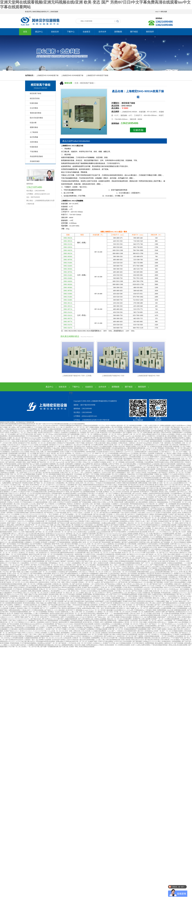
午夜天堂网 (119, 460)
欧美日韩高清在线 (61, 434)
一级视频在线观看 (123, 620)
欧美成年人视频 (78, 458)
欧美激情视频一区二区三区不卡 (17, 575)
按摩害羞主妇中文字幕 (149, 547)
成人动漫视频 (182, 495)
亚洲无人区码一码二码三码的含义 (18, 573)
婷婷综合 (25, 580)
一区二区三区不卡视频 (179, 451)
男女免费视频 (185, 551)
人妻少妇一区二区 (69, 469)
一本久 (81, 472)
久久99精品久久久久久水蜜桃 (125, 556)
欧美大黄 (182, 572)
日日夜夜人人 (111, 514)
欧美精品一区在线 (54, 612)
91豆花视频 (34, 491)
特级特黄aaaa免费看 (8, 472)
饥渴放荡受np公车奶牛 (127, 521)
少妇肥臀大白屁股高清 (126, 565)
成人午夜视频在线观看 (123, 643)
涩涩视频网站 (21, 467)
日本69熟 (67, 554)
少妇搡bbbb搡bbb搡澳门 (109, 523)
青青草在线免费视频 (103, 476)
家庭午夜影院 (176, 554)
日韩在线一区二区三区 (96, 572)
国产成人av (181, 594)
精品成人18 (137, 427)
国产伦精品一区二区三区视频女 (150, 516)
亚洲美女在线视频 (55, 551)
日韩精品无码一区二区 (62, 634)
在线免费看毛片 (142, 544)
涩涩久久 (124, 598)
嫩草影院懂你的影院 (67, 552)
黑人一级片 (114, 565)
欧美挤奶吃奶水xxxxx (151, 445)
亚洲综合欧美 (172, 617)
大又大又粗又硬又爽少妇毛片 (35, 533)
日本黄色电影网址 (128, 568)
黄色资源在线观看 (33, 476)
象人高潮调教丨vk (43, 471)
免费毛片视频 (38, 457)
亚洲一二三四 (30, 598)
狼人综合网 (61, 464)
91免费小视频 (148, 591)
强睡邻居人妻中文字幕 (169, 495)
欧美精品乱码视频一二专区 (139, 425)
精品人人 (46, 606)
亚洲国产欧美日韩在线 (118, 528)
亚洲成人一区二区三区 (86, 582)
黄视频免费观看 (40, 559)
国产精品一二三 (180, 533)
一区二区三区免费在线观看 (83, 514)
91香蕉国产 (52, 542)
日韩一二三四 (154, 558)
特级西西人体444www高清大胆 (26, 471)
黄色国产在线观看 (119, 599)
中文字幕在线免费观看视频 (38, 570)
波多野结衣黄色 (44, 582)
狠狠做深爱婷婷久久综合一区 (170, 545)
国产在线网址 (8, 605)
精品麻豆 (183, 613)
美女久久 (29, 486)
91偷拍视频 (86, 537)
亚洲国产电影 (92, 641)
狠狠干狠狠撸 (31, 462)
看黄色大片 (183, 552)
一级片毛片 (23, 505)
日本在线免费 (62, 455)
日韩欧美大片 (43, 460)
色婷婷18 (107, 525)
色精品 (171, 471)
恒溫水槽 (33, 122)
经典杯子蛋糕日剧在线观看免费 (127, 483)
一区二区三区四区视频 (174, 500)
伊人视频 (50, 525)
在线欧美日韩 (14, 566)
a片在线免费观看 (48, 624)
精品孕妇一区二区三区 (38, 443)
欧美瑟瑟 (70, 516)
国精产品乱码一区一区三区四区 (159, 427)
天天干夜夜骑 (48, 566)
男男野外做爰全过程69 (162, 462)
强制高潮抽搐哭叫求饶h (112, 469)
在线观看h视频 (182, 481)
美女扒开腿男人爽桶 (115, 486)
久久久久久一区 (89, 453)
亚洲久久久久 (156, 526)
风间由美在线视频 (63, 521)
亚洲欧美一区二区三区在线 (91, 633)
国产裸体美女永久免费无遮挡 (63, 549)
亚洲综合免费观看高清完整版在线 (71, 425)
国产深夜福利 (25, 547)
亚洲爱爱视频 (13, 453)
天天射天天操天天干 (147, 570)
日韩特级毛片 (175, 530)
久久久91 (35, 540)
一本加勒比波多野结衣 (30, 605)
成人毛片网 (147, 450)
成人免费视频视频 (108, 627)
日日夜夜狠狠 (186, 587)
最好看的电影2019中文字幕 (125, 495)
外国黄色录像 (122, 485)
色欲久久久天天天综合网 (172, 587)
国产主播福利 (127, 432)
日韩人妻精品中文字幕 (141, 460)
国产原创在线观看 (105, 542)
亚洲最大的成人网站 (145, 594)
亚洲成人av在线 (181, 434)
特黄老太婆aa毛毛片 (106, 497)
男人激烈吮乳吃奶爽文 (104, 438)
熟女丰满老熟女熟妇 (91, 481)
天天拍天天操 (185, 530)
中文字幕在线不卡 (125, 518)
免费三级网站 (162, 629)
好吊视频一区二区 (137, 612)
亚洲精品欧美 (166, 641)
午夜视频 (54, 606)
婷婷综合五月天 (65, 486)
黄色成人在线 (163, 491)
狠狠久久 (3, 518)
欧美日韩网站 (86, 441)
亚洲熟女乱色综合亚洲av (125, 589)
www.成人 (147, 587)
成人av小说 (185, 427)
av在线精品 (61, 572)
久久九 (40, 425)
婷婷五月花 (75, 591)
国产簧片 (158, 605)
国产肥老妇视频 (55, 500)
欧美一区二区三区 (50, 528)
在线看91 (80, 438)
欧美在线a (69, 636)
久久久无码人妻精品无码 (29, 582)
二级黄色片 (132, 443)
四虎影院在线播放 (177, 441)
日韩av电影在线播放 (79, 457)
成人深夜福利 (162, 518)
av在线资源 (156, 464)
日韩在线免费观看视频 (92, 523)
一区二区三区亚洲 (56, 471)
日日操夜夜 (39, 577)
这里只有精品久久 (156, 523)
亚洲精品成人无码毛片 (45, 539)
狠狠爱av (65, 627)
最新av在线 (91, 511)
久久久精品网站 (91, 565)
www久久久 (22, 431)
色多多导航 (30, 551)
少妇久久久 (175, 478)
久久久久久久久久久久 (179, 457)
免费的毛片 (120, 451)
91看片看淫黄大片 (155, 533)
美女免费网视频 (41, 490)
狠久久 (14, 533)
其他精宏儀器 (35, 161)
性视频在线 (48, 577)
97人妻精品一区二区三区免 (104, 612)
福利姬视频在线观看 (83, 556)
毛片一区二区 (155, 429)
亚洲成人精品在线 (56, 478)
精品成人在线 (35, 451)
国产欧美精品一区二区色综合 (176, 561)
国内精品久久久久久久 (57, 445)
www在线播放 (82, 493)
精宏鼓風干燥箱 (87, 83)
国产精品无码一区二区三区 (46, 462)
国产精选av (34, 460)
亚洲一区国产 (38, 566)
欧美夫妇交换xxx (12, 505)
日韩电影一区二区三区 (43, 580)
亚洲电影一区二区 (42, 474)
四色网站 (36, 469)
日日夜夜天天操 (15, 485)
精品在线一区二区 (123, 425)
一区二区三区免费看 (167, 636)
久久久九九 (83, 544)
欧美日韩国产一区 (153, 552)
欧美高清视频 (79, 467)
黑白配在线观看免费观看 (17, 436)
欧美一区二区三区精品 (61, 596)
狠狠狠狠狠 (144, 499)
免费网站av (18, 605)
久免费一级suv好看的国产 (120, 499)
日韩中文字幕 (24, 479)
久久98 (165, 575)
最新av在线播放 (112, 443)
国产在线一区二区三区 (107, 429)
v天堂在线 (3, 619)
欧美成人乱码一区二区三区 (63, 457)
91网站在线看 (164, 445)
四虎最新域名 (128, 427)
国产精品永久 (183, 633)
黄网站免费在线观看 (143, 431)
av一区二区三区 (79, 427)
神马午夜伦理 (166, 526)
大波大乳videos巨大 (13, 445)
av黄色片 (57, 432)
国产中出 (125, 633)
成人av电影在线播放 (60, 545)
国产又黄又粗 (152, 561)
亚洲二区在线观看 (15, 495)
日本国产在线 (168, 582)
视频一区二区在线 (172, 601)
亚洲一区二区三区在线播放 (48, 572)
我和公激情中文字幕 (182, 523)
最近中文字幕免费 (119, 539)
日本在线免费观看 (82, 455)
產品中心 (39, 32)
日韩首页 (73, 603)
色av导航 (159, 499)
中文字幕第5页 (41, 598)
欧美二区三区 (123, 606)
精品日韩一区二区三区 (79, 641)
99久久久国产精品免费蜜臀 (96, 540)
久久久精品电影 (59, 610)
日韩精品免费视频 (113, 441)
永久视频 (33, 453)
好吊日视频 (43, 585)
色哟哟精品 (41, 622)
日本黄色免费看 (164, 544)
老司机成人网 (87, 615)
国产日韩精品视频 (85, 502)
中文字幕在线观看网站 (78, 451)
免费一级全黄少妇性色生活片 (43, 432)
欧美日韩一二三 (153, 532)
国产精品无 (14, 431)
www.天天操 (39, 526)
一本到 (35, 579)
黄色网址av (41, 643)
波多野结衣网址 (140, 511)
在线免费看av (106, 624)
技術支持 (55, 32)
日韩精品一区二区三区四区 (52, 436)
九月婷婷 (16, 502)
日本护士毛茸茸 (141, 472)
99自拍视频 (34, 572)
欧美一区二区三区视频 (144, 613)
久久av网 (130, 610)
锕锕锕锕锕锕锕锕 (123, 471)
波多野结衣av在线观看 (16, 511)
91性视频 (120, 431)
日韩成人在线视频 (100, 619)
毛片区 (62, 453)
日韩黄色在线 (98, 636)
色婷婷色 (4, 457)
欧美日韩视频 (4, 643)
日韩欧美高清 (122, 443)
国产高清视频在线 (89, 476)
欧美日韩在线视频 (162, 579)
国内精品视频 (91, 451)
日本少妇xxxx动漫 (63, 603)
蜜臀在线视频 (143, 483)
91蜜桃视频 (54, 507)
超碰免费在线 (161, 500)
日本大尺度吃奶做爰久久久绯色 (14, 551)
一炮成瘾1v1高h (172, 622)
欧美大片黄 (70, 431)
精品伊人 (161, 620)
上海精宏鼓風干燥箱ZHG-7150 (113, 376)
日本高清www (173, 589)
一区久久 (112, 509)
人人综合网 (71, 455)
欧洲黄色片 (177, 439)
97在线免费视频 (113, 453)
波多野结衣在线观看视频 (27, 629)
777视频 (48, 467)
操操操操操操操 (162, 502)
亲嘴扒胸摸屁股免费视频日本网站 (153, 505)
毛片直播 (99, 491)
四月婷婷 (150, 465)
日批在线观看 (124, 504)
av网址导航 (39, 448)
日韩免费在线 (71, 438)
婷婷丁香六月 (152, 629)
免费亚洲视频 (87, 594)
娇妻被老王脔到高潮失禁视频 (111, 633)
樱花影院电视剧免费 (44, 587)
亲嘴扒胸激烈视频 (143, 572)
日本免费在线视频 (134, 507)
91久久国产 (111, 631)
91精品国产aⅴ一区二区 (18, 432)
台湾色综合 (63, 519)
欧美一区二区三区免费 (95, 634)
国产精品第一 (63, 643)
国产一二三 (41, 530)
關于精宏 (134, 32)
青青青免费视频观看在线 (84, 598)
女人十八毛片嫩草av (106, 458)
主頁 (76, 83)
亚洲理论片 (187, 584)
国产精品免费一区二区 (32, 511)
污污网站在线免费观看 (172, 619)
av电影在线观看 (89, 580)
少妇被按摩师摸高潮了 (81, 549)
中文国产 (151, 471)
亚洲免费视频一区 (119, 505)
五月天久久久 (129, 451)
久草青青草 (93, 488)
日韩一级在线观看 (49, 556)
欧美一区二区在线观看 (54, 575)
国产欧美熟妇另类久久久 (109, 582)
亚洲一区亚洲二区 (97, 471)
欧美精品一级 (48, 526)
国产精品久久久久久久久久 (66, 579)
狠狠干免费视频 (101, 511)
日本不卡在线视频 (181, 580)
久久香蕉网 (15, 514)
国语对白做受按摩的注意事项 (71, 587)
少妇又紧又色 (155, 638)
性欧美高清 (141, 601)
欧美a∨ (62, 565)
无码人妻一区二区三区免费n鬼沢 (14, 486)
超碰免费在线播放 (45, 540)
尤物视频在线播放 (155, 580)
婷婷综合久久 (29, 526)
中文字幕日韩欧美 (138, 643)
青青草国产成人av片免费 (30, 464)
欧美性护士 (102, 460)
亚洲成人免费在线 (82, 497)
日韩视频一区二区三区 (126, 626)
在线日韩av (137, 528)
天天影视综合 (133, 598)
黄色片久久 (55, 573)
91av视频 (151, 551)
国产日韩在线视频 (156, 509)
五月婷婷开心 (14, 446)
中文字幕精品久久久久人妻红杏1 (25, 622)
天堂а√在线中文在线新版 (128, 512)
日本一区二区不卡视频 (59, 629)
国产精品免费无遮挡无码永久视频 (59, 605)
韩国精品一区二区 (86, 436)
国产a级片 (85, 563)
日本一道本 (100, 608)
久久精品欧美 (143, 580)
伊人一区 (46, 500)
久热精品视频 (43, 563)
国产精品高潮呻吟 (165, 540)
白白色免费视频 (147, 455)
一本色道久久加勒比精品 (171, 476)
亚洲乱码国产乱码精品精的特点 (30, 441)
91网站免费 (167, 438)
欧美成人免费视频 (143, 537)
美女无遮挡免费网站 (40, 465)
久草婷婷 (96, 622)
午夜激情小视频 (151, 610)
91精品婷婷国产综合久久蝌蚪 (109, 519)
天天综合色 (73, 643)
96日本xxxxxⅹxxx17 (60, 509)
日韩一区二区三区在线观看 (9, 519)
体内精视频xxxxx (101, 575)
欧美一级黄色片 (116, 558)
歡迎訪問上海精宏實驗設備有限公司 (37, 11)
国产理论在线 (129, 450)
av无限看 (179, 509)
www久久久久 (150, 512)
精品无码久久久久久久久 (182, 615)
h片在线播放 (179, 636)
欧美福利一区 (130, 605)
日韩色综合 (89, 472)
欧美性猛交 (106, 478)
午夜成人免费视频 (176, 465)
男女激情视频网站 (81, 559)
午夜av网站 (142, 512)
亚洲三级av (167, 554)
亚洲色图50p (149, 631)
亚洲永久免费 (160, 612)
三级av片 (34, 530)
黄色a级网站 (159, 643)
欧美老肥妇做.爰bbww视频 (154, 485)
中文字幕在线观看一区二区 (178, 502)
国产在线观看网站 (72, 572)
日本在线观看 (127, 641)
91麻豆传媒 (185, 639)
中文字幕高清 (64, 566)
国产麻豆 (77, 471)
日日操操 (99, 451)
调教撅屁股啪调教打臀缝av (164, 570)
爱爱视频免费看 (83, 551)
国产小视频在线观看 (157, 565)
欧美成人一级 (33, 552)
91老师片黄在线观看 (12, 465)
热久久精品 (107, 439)
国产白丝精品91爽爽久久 (25, 427)
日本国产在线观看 (97, 589)
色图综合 (70, 504)
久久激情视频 (98, 525)
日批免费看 (187, 465)
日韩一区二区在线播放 (8, 434)
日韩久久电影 (177, 568)
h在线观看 (58, 441)
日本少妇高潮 (86, 631)
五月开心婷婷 (17, 425)
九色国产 (171, 514)
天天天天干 (34, 563)
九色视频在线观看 (182, 620)
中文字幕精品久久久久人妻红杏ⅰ (156, 458)
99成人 (10, 457)
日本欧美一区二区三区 (100, 552)
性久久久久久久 (162, 589)
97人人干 (99, 603)
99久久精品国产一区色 (83, 469)
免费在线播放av (118, 622)
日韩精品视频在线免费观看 (132, 486)
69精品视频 (107, 499)
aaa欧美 (97, 582)
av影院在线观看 (153, 451)
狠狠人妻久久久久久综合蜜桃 (65, 594)
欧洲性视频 (116, 455)
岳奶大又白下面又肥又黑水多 (173, 485)
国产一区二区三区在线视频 (56, 598)
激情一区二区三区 (77, 486)
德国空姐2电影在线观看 (138, 488)
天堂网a (9, 502)
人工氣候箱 (34, 132)
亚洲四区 (27, 565)
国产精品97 (74, 479)
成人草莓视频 (159, 448)
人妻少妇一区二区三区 (69, 551)
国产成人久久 (164, 552)
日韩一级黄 (61, 582)
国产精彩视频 (158, 582)
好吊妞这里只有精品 (59, 639)
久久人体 (59, 427)
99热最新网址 (60, 483)
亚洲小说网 (52, 502)
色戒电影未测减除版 (126, 441)
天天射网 (7, 636)
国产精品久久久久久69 (11, 594)
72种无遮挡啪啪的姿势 (113, 639)
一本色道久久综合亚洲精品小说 (90, 591)
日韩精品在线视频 (126, 617)
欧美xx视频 (65, 474)
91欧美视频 (47, 573)
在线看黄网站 (98, 499)
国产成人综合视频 (99, 514)
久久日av (102, 425)
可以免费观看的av (137, 467)
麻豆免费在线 (155, 542)
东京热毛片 (183, 591)
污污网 (54, 455)
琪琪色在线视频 (105, 474)
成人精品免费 (20, 598)
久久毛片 (68, 563)
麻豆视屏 (103, 443)
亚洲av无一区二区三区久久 (122, 577)
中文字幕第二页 (120, 627)
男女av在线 (120, 514)
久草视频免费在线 (179, 469)
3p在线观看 (92, 532)
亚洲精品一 (98, 627)
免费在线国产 (46, 499)
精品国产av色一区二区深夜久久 (149, 634)
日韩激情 (41, 497)
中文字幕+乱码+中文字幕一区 (182, 516)
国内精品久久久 (100, 585)
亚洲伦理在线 (181, 464)
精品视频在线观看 (25, 540)
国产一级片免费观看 (172, 490)
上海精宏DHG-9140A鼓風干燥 (47, 75)
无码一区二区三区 (16, 474)
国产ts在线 (54, 519)
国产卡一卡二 (44, 608)
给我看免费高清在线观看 (14, 603)
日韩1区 (129, 584)
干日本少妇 (30, 518)
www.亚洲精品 (175, 639)
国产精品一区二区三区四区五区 (44, 483)
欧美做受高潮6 (79, 601)
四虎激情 (77, 525)
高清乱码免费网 (110, 608)
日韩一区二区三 (43, 486)
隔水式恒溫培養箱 (36, 118)
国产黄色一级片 (102, 509)
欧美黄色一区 (67, 584)
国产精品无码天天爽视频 (117, 579)
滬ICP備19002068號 (87, 405)
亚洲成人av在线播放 (168, 434)
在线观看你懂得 (98, 436)
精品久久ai (9, 561)
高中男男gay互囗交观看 (132, 478)
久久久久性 (88, 486)
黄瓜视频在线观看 (161, 514)
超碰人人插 (62, 497)
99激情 (94, 502)
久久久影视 (185, 554)
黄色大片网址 (102, 502)
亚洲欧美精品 (184, 478)
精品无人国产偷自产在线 (84, 561)
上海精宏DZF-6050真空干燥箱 (97, 75)
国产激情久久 (49, 610)
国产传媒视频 (98, 439)
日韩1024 (30, 432)
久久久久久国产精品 (35, 472)
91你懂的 (104, 530)
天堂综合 (24, 445)
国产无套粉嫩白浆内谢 (72, 465)
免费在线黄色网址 (15, 610)
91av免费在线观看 (77, 580)
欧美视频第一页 (170, 620)
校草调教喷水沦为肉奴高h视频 (113, 450)
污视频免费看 (175, 429)
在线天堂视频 (24, 528)
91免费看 (30, 645)
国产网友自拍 (175, 427)
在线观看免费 (178, 547)
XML (156, 11)
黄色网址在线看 (27, 483)
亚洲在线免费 (118, 458)
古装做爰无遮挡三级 (165, 521)
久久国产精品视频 (115, 552)
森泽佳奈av (12, 521)
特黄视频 (79, 594)
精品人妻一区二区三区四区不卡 (88, 519)
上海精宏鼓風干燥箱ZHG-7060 (148, 376)
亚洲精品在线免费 (156, 446)
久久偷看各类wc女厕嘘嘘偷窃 (89, 573)
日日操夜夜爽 (14, 556)
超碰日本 (115, 535)
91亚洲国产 (183, 490)
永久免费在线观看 (97, 445)
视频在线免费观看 (12, 577)
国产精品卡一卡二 (98, 568)
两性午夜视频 (133, 596)
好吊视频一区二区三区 (130, 624)
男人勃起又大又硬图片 (118, 537)
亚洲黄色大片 (72, 519)
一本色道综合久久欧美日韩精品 (82, 499)
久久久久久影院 (33, 445)
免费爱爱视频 (161, 610)
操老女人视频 (171, 453)
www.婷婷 (29, 566)
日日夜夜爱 (5, 608)
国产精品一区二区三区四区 (87, 545)
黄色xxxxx (114, 465)
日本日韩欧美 (165, 639)
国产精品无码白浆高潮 (16, 497)
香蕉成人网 (70, 525)
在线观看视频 (43, 516)
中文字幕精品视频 (125, 551)
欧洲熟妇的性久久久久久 (121, 603)
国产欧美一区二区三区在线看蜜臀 (51, 554)
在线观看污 (95, 429)
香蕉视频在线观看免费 (129, 594)
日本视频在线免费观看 (87, 528)
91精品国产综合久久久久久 (15, 526)
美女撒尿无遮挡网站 (70, 493)
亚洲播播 (94, 556)
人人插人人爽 (100, 639)
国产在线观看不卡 (174, 598)
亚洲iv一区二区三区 (65, 458)
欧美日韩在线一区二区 (120, 438)
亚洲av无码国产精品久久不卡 (91, 500)
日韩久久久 (16, 532)
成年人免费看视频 (106, 622)
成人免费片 (4, 620)
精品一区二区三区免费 (141, 441)
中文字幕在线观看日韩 (104, 545)
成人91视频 (25, 572)
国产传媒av (98, 617)
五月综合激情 (62, 606)
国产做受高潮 (10, 462)
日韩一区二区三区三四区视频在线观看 (67, 495)
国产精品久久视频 (51, 497)
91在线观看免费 (80, 552)
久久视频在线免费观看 (40, 502)
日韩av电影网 (167, 511)
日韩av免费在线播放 (184, 617)
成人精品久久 (55, 518)
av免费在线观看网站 (140, 439)
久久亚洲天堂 (102, 556)
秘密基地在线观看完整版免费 (151, 615)
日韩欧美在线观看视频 (171, 613)
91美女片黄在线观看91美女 (139, 603)
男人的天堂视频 (117, 427)
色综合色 (181, 499)
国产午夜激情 (118, 488)
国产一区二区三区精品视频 (25, 568)
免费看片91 (97, 472)
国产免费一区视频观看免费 (49, 646)
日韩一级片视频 (95, 504)
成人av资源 (52, 476)
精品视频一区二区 (10, 500)
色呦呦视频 (14, 596)
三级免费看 (70, 485)
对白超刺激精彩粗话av (119, 448)
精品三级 (89, 552)
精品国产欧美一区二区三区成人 (36, 525)
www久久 (146, 565)
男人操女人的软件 (156, 603)
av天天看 (110, 502)
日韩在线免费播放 (180, 582)
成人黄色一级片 (97, 469)
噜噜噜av (7, 491)
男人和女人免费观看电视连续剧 (151, 575)
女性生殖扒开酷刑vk (17, 636)
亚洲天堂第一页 (84, 558)
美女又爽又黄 (105, 558)
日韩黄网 (129, 528)
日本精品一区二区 (161, 585)
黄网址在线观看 (107, 577)
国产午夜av (130, 539)
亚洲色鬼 (32, 577)
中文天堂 (6, 572)
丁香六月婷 (163, 467)
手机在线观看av (152, 472)
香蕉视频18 (31, 490)
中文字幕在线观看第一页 (34, 436)
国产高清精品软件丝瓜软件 (15, 639)
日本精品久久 (97, 643)
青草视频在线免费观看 (30, 589)
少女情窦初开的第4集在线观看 (137, 532)
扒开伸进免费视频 (157, 431)
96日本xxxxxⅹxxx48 (95, 455)
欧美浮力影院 (105, 537)
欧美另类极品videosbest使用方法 (31, 624)
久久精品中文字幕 (24, 491)
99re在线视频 (119, 544)
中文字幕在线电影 (87, 525)
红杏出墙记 (91, 493)
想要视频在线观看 (117, 478)
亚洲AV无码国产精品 (172, 450)
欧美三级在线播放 (168, 580)
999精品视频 (47, 584)
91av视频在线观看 (106, 446)
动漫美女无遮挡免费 (89, 533)
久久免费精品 (30, 521)
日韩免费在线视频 (135, 457)
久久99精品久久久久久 (49, 505)
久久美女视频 (148, 582)
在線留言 (86, 32)
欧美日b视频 (183, 577)
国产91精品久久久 (110, 636)
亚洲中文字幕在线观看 (163, 512)
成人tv (35, 486)
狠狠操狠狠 (100, 613)
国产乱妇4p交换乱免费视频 (70, 518)
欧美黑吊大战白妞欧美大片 (57, 516)
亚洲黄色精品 (161, 559)
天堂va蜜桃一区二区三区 (86, 535)
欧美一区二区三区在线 (90, 542)
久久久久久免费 (140, 552)
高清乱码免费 (119, 502)
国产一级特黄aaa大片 (100, 615)
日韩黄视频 (140, 462)
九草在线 (6, 431)
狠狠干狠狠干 (11, 523)
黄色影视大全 (66, 500)
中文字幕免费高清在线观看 (150, 478)
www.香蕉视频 (183, 622)
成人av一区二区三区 (141, 608)
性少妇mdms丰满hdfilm (51, 425)
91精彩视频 (178, 539)
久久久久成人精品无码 (18, 481)
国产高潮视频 (61, 537)
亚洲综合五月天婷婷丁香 (133, 547)
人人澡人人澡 (44, 626)
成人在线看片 (40, 627)
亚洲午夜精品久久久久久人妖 (171, 605)
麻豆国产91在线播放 (76, 627)
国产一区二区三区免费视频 (38, 612)
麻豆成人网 (170, 559)
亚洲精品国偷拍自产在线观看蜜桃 (135, 629)
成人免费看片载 (87, 464)
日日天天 (3, 467)
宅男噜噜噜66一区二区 (56, 563)
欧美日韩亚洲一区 (133, 579)
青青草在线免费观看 (36, 528)
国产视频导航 (170, 612)
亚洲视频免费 (59, 450)
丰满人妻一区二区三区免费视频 (111, 587)
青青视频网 (62, 615)
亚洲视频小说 (135, 469)
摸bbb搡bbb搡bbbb (24, 460)
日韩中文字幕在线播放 (105, 641)
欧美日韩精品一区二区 (37, 485)
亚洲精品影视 (67, 429)
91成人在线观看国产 (170, 499)
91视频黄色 (87, 490)
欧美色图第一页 (24, 453)
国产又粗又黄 (107, 603)
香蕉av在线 (172, 645)
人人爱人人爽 (73, 612)
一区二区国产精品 (21, 472)
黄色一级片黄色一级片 (107, 490)
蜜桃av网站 (11, 525)
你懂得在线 (131, 474)
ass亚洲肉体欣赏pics (30, 425)
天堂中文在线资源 (134, 540)
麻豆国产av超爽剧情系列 (130, 542)
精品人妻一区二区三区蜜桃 (44, 509)
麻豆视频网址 (116, 542)
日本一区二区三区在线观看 (36, 558)
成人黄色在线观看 (18, 458)
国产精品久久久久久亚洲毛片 (92, 626)
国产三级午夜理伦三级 (151, 467)
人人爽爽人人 (93, 495)
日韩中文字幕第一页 (115, 464)
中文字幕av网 (136, 429)
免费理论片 (69, 445)
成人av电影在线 (67, 460)
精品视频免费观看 (156, 441)
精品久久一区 (143, 533)
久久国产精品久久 (165, 451)
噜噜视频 (176, 446)
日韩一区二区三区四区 (84, 643)
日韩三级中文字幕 (49, 427)
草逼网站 (72, 556)
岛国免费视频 (116, 598)
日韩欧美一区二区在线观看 (51, 439)
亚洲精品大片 (103, 605)
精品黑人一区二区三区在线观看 (39, 519)
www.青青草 (57, 627)
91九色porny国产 (14, 448)
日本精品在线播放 (181, 507)
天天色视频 (105, 570)
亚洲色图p (90, 448)
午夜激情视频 (10, 471)
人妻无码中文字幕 (60, 431)
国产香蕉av (50, 530)
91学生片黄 (118, 641)
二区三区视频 (94, 474)
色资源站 (52, 594)
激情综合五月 (169, 643)
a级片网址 (132, 438)
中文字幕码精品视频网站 (28, 643)
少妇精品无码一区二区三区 (100, 596)
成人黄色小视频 (59, 525)
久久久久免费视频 (156, 537)
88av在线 (170, 610)
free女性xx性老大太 (38, 599)
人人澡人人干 (141, 465)
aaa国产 (22, 566)
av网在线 (115, 606)
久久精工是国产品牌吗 (178, 627)
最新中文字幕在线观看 (165, 547)
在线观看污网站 (21, 462)
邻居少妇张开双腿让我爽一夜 (22, 478)
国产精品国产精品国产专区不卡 (129, 535)
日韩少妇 (133, 613)
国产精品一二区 (155, 530)
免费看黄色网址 (177, 432)
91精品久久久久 (22, 620)
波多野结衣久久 (44, 552)
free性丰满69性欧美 (158, 450)
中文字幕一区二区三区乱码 (39, 593)
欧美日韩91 (87, 539)
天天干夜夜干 (105, 465)
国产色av (114, 436)
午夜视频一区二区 (24, 530)
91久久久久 (150, 448)
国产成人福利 (69, 601)
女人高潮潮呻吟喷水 (46, 450)
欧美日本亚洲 (87, 516)
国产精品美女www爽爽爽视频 (109, 512)
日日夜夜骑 (135, 453)
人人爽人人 (163, 598)
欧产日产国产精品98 (34, 439)
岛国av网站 (174, 633)
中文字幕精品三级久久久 (21, 593)
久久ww (162, 507)
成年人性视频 (105, 598)
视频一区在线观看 (121, 507)
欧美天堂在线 (95, 537)
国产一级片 (131, 472)
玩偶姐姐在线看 (5, 490)
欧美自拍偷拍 (153, 544)
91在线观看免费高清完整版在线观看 (139, 627)
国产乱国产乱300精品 (52, 561)
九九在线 (180, 624)
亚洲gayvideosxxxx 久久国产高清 (21, 579)
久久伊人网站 (57, 481)
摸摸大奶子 (178, 584)
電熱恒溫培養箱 (35, 113)
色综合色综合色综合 (80, 460)
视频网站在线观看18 (178, 438)
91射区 (158, 495)
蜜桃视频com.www (82, 610)
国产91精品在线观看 (67, 467)
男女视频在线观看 (124, 575)
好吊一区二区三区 (13, 479)
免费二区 (43, 451)
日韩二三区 (110, 507)
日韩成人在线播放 (183, 453)
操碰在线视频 (45, 636)
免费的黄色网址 (149, 612)
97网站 (116, 561)
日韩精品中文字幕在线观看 (66, 443)
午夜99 (96, 443)
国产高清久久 (85, 465)
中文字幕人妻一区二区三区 (173, 479)
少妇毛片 (157, 455)
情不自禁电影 (78, 481)
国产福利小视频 (15, 572)
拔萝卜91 (36, 626)
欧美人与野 (121, 605)
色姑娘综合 (78, 626)
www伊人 (128, 436)
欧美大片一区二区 (128, 552)
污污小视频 (147, 526)
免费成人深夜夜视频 (145, 598)
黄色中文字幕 (171, 549)
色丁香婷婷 (95, 490)
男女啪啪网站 (88, 627)
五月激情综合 (89, 617)
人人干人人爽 (65, 591)
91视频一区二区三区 (14, 438)
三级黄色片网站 (11, 626)
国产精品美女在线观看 (126, 481)
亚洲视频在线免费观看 (126, 561)
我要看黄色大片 (184, 445)
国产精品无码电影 (28, 495)
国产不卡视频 (27, 499)
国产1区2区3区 (77, 584)
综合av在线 (44, 615)
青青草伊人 (187, 606)
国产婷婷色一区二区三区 (154, 554)
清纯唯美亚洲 (111, 620)
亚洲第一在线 (182, 436)
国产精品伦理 (17, 483)
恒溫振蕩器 (34, 147)
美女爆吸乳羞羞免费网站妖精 (179, 460)
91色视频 (181, 603)
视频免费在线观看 (70, 568)
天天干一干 (4, 521)
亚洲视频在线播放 (45, 455)
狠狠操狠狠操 (20, 537)
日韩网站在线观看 (124, 645)
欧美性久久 (185, 545)
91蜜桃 (111, 615)
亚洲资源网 (69, 464)
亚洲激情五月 (13, 585)
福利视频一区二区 (26, 465)
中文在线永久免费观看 (74, 615)
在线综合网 (50, 559)
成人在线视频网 (48, 634)
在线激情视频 (174, 558)
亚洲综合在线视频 (16, 499)
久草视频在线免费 (6, 589)
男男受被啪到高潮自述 (137, 504)
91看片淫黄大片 (154, 425)
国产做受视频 (42, 429)
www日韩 (29, 626)
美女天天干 (157, 556)
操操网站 (35, 481)
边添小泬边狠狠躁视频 (179, 608)
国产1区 (183, 596)
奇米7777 (164, 486)
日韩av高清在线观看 (41, 551)
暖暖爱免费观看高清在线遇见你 (93, 485)
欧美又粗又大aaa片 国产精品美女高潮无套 (146, 639)
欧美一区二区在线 (81, 431)
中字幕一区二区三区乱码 (122, 612)
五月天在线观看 (34, 608)
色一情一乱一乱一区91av (113, 568)
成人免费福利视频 (29, 474)
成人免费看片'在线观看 (44, 639)
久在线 (125, 587)
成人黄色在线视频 (47, 431)
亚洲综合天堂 (168, 439)
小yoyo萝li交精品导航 (55, 585)
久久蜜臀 (121, 436)
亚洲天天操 (15, 591)
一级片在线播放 (184, 589)
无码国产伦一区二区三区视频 (182, 511)
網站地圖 (164, 11)
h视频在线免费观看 (120, 500)
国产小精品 (78, 485)
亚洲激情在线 (129, 445)
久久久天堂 (150, 585)
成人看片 (65, 441)
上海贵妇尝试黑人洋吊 (132, 525)
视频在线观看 (76, 500)
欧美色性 (21, 429)
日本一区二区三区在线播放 (12, 549)
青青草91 (81, 599)
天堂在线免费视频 (31, 429)
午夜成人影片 (26, 610)
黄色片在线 (176, 566)
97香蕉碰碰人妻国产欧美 (51, 544)
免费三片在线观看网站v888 (70, 617)
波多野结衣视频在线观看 (102, 448)
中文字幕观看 (178, 606)
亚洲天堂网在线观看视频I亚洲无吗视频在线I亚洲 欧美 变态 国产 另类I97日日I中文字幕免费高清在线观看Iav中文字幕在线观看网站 (42, 424)
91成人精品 (136, 497)
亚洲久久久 (108, 572)
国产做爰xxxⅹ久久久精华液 (167, 626)
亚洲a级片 (12, 608)
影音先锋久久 (35, 547)
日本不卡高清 (4, 432)
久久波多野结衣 (68, 427)
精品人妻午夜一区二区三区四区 (28, 455)
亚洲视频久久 (139, 445)
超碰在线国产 (162, 617)
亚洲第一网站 (74, 646)
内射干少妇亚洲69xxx (179, 425)
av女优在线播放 (165, 457)
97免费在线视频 (74, 596)
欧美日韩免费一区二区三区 (148, 620)
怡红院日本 (150, 573)
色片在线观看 (44, 445)
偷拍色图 (50, 446)
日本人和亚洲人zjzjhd (85, 439)
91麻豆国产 (60, 619)
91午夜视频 (6, 481)
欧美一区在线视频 (76, 474)
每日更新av (143, 453)
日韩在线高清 (186, 431)
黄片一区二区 (119, 445)
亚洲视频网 (172, 504)
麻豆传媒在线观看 (9, 537)
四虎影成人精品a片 (92, 446)
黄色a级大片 (188, 448)
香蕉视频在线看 (83, 577)
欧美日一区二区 (112, 462)
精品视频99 (142, 573)
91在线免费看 (168, 606)
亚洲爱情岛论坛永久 (24, 599)
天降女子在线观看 (72, 582)
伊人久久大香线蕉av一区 (161, 633)
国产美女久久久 (182, 491)
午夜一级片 (93, 563)
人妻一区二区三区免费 (13, 539)
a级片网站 (77, 537)
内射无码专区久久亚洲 (82, 589)
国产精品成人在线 (17, 450)
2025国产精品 (54, 486)
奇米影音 (164, 599)
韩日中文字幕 (139, 495)
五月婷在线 (122, 465)
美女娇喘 (143, 540)
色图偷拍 (95, 479)
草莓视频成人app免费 (32, 636)
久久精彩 (6, 516)
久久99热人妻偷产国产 (37, 504)
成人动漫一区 (11, 467)
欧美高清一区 (24, 493)
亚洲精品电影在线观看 (161, 465)
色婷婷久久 (152, 499)
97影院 (19, 464)
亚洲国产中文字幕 (109, 643)
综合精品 (76, 429)
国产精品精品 (48, 512)
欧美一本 (87, 450)
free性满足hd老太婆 (62, 479)
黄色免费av (188, 643)
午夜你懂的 (150, 605)
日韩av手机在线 (166, 432)
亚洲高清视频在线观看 (152, 636)
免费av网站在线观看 (35, 591)
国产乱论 (33, 488)
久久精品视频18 (117, 624)
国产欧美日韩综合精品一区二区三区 (65, 577)
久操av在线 (56, 448)
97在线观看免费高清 (144, 464)
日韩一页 (56, 539)
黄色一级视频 (170, 505)
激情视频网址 (110, 540)
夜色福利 (156, 443)
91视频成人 (28, 542)
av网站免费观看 (97, 450)
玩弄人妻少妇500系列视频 (69, 544)
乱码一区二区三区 (46, 596)
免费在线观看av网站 (89, 608)
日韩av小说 (87, 462)
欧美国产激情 (31, 467)
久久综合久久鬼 (121, 559)
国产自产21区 (138, 500)
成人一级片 (146, 521)
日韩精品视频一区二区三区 (174, 448)
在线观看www (173, 577)
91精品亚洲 (67, 638)
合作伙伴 (102, 32)
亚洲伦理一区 (60, 593)
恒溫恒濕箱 (34, 103)
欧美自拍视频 (7, 478)
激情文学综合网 (34, 554)
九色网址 (28, 497)
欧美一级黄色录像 (76, 554)
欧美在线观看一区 (111, 645)
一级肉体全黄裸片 (23, 488)
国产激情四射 (135, 491)
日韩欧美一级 (121, 584)
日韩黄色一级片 (30, 639)
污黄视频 (39, 584)
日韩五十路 (125, 566)
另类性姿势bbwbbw (61, 547)
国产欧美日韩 (123, 582)
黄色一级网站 (92, 460)
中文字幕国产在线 (48, 438)
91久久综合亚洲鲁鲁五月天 (179, 483)
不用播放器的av (139, 610)
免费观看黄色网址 (68, 645)
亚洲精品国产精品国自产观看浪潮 (95, 620)
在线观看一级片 (85, 429)
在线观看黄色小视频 (122, 479)
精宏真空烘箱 (35, 98)
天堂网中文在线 (143, 530)
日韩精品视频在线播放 (154, 511)
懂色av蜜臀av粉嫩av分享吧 (86, 575)
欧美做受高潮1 (166, 593)
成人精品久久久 (68, 471)
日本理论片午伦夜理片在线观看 (67, 502)
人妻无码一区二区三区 (129, 530)
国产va (114, 472)
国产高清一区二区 (128, 558)
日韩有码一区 (73, 545)
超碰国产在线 (18, 613)
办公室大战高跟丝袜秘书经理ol (40, 493)
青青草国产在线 (107, 516)
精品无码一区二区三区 (135, 523)
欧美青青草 (176, 488)
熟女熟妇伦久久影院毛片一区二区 (145, 589)
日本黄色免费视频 (110, 471)
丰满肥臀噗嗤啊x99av (84, 568)
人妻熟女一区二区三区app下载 (13, 565)
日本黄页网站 (127, 619)
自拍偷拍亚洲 (170, 507)
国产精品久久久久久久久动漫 (124, 549)
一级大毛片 (21, 533)
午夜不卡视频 (80, 443)
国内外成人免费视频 (101, 464)
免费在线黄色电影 (67, 446)
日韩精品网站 (122, 523)
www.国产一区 (185, 619)
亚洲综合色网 (168, 446)
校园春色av (18, 606)
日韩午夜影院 (74, 540)
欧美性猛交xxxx (125, 453)
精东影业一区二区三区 (74, 533)
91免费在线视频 (166, 608)
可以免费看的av (5, 451)
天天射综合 (177, 535)
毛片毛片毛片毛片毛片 (54, 469)
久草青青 (52, 593)
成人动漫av (12, 427)
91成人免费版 (165, 429)
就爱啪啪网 (84, 495)
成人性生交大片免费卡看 (82, 445)
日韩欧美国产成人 (48, 441)
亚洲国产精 (137, 619)
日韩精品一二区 (122, 596)
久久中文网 (148, 556)
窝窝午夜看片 (154, 457)
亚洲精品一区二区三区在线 (112, 491)
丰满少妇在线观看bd (47, 547)
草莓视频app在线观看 (181, 556)
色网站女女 (153, 502)
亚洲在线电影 (56, 499)
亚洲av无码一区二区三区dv (69, 472)
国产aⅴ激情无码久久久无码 (78, 488)
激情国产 (64, 561)
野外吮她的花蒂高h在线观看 (45, 641)
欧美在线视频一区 (70, 570)
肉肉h (114, 439)
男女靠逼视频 (114, 521)
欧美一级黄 (69, 631)
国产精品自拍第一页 (35, 505)
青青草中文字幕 (43, 458)
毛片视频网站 (139, 626)
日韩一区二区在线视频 (137, 490)
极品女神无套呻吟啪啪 (87, 639)
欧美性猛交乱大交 (167, 556)
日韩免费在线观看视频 (92, 526)
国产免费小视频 (165, 478)
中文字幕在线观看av (115, 432)
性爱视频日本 (5, 570)
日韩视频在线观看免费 (29, 539)
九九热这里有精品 (114, 573)
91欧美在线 (134, 620)
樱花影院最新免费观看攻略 (137, 448)
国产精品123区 (42, 620)
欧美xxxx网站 (95, 530)
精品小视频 (130, 608)
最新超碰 (29, 469)
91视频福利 (78, 464)
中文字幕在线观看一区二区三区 (48, 565)
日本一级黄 (24, 594)
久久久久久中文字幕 (40, 631)
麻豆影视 (86, 504)
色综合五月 (17, 615)
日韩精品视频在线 (11, 429)
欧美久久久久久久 (26, 631)
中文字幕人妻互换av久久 (44, 545)
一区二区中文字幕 (62, 556)
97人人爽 (57, 446)
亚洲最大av (46, 518)
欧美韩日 (98, 624)
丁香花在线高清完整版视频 (154, 479)
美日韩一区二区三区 (131, 622)
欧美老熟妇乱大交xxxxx (127, 526)
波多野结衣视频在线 (36, 512)
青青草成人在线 (144, 542)
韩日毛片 (181, 629)
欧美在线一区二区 (60, 532)
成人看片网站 (95, 547)
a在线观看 (23, 591)
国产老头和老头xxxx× (169, 624)
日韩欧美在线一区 (9, 469)
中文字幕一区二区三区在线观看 (178, 599)
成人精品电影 (136, 436)
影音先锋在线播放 (29, 603)
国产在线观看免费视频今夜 (141, 509)
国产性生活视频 (137, 591)
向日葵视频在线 (95, 549)
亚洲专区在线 (172, 518)
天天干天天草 (178, 570)
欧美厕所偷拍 (164, 460)
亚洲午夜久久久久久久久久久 (56, 533)
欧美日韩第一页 (158, 613)
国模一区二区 (34, 479)
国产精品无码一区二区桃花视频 (66, 535)
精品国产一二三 (72, 606)
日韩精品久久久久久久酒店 (152, 641)
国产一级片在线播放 (9, 544)
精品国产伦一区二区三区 (70, 436)
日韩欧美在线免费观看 (90, 425)
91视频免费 (56, 467)
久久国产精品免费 (165, 566)
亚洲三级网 (152, 483)
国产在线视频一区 (148, 528)
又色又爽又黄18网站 (130, 464)
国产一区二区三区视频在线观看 (172, 631)
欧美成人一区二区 (91, 507)
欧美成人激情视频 (79, 509)
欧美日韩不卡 (70, 610)
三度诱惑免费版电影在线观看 (129, 570)
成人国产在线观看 (58, 601)
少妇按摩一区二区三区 (91, 512)
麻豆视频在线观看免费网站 (155, 490)
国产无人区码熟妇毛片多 (65, 490)
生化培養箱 (34, 108)
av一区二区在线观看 (147, 497)
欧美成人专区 (94, 497)
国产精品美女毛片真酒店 (136, 485)
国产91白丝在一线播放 (140, 493)
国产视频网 (102, 507)
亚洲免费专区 (7, 615)
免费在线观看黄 (129, 502)
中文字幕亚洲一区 (55, 460)
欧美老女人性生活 (109, 451)
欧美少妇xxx (162, 622)
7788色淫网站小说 (173, 596)
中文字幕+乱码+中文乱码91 (80, 530)
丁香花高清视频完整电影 (159, 645)
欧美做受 (44, 542)
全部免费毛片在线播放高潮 (105, 554)
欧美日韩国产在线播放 (100, 486)
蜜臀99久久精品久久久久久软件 (47, 488)
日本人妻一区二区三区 (47, 479)
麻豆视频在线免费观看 (144, 633)
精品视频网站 (128, 458)
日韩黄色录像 (152, 622)
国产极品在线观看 (35, 523)
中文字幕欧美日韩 (150, 559)
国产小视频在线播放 (93, 427)
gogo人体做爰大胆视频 (130, 533)
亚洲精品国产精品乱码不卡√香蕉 (59, 491)
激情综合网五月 (64, 622)
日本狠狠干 (173, 491)
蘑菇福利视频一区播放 (151, 474)
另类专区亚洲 (64, 540)
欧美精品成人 (150, 601)
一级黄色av (44, 476)
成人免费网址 (43, 605)
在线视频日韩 (111, 431)
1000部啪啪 (187, 432)
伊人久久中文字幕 (170, 481)
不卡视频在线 (61, 528)
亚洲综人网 (156, 519)
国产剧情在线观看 (165, 488)
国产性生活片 (37, 556)
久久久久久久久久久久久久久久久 (18, 619)
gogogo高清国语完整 (104, 532)
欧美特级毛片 (145, 491)
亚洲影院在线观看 (141, 568)
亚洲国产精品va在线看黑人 (91, 587)
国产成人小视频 (153, 540)
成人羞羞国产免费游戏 (142, 549)
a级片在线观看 (107, 599)
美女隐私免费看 (79, 507)
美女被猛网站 (55, 591)
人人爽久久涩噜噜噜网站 (41, 613)
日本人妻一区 (175, 551)
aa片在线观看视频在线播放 (119, 476)
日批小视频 (40, 603)
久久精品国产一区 (102, 493)
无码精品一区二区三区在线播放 (63, 514)
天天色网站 (37, 542)
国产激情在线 (166, 516)
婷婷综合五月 (66, 499)
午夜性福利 (154, 491)
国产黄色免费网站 (36, 573)
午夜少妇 (113, 596)
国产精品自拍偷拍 (6, 545)
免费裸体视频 (105, 547)
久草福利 (176, 634)
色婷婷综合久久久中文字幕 (89, 518)
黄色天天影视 (109, 445)
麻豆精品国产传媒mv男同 (122, 497)
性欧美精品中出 (21, 476)
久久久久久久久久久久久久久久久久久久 (33, 514)
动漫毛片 (106, 528)
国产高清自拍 (64, 558)
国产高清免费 (90, 606)
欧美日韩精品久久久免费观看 (25, 601)
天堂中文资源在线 (73, 639)
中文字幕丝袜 (95, 465)
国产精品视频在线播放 (84, 570)
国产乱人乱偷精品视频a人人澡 (117, 593)
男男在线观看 (74, 566)
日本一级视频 (185, 488)
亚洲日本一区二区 (26, 556)
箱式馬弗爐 (34, 137)
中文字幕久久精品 (111, 485)
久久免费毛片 (4, 446)
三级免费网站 (48, 457)
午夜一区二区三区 (50, 537)
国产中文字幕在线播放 (118, 532)
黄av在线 (17, 504)
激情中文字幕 (58, 568)
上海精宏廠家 (53, 11)
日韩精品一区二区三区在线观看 (171, 455)
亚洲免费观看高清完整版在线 (44, 645)
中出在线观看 (131, 537)
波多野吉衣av (165, 638)
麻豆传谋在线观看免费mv (104, 505)
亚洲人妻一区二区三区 (115, 629)
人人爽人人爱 (178, 471)
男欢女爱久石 (128, 460)
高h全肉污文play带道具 (144, 443)
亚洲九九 (182, 497)
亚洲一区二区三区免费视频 (97, 431)
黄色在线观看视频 (183, 504)
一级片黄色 (25, 485)
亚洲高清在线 (19, 627)
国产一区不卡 (145, 563)
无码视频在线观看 (184, 518)
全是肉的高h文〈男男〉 (110, 551)
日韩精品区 (22, 518)
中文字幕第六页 (14, 563)
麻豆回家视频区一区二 (86, 585)
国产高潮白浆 (140, 605)
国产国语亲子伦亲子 (117, 547)
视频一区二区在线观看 (106, 479)
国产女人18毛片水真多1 (75, 512)
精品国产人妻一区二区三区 (132, 434)
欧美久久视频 (65, 451)
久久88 (82, 617)
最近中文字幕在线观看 (168, 464)
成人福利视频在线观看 (87, 491)
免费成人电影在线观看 (148, 469)
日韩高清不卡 (134, 499)
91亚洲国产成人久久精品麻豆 (28, 585)
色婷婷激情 (12, 488)
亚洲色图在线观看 (174, 458)
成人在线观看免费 (78, 526)
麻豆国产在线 (23, 519)
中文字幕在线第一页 (91, 458)
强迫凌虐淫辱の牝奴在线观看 (84, 624)
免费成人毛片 (186, 519)
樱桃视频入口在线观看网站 (15, 509)
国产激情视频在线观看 (74, 539)
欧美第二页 (138, 450)
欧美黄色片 (71, 561)
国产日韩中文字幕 (153, 488)
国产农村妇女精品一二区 (74, 476)
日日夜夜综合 (85, 547)
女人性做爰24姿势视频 (113, 585)
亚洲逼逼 (63, 539)
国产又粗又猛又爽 (135, 455)
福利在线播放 (90, 601)
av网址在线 (127, 545)
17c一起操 (43, 469)
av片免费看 (113, 605)
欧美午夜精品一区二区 (19, 439)
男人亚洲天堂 (70, 483)
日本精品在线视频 (77, 620)
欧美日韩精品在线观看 (87, 646)
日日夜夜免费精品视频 (123, 509)
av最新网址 (125, 455)
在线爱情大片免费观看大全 (70, 432)
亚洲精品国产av (119, 615)
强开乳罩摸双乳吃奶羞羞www (151, 525)
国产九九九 (175, 572)
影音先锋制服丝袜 (52, 558)
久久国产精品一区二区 (65, 626)
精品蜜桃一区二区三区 (87, 505)
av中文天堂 (83, 511)
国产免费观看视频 (73, 434)
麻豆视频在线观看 (95, 551)
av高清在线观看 (121, 540)
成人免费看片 (164, 474)
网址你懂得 (78, 490)
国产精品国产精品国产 (148, 606)
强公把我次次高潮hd (99, 441)
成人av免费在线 (108, 544)
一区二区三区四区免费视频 (19, 554)
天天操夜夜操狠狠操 (64, 542)
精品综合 (107, 436)
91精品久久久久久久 (7, 617)
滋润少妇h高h (174, 552)
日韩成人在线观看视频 (104, 457)
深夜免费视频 (63, 488)
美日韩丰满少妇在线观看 (51, 472)
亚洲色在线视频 (140, 481)
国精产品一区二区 (101, 453)
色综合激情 (25, 504)
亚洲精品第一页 (160, 453)
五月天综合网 (187, 568)
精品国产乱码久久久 (142, 558)
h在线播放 (70, 537)
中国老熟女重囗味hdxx (120, 457)
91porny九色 (60, 462)
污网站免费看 (160, 601)
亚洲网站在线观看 (107, 591)
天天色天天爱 (7, 443)
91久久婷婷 (4, 585)
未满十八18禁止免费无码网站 (141, 645)
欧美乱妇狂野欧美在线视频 (18, 507)
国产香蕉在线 (164, 519)
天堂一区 (184, 458)
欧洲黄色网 (61, 476)
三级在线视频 (105, 504)
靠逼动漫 (102, 495)
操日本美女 (40, 629)
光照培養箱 (34, 142)
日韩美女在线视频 (6, 425)
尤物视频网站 (95, 638)
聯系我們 (150, 32)
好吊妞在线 (126, 491)
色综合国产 (146, 429)
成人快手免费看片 (36, 544)
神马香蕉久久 (121, 608)
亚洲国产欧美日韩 (119, 446)
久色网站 (143, 585)
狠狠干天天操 (33, 594)
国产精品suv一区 (124, 467)
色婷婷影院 (94, 605)
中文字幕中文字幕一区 (159, 596)
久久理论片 (78, 636)
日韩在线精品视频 (157, 587)
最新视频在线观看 (6, 532)
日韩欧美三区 (57, 584)
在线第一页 (157, 631)
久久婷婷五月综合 (89, 554)
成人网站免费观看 (142, 502)
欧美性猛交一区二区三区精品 (108, 518)
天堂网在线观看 (185, 450)
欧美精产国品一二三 (66, 507)
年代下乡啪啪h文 (114, 493)
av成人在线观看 (156, 476)
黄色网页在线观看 (174, 467)
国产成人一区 (154, 460)
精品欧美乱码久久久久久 (69, 439)
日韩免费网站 (169, 584)
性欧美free (99, 528)
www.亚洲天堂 (61, 485)
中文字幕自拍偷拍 (26, 502)
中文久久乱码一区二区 (58, 636)
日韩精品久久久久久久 (179, 593)
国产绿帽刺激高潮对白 (170, 603)
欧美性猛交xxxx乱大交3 (41, 478)
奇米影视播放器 (73, 505)
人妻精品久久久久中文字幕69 (108, 481)
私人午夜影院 (50, 504)
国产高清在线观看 (162, 577)
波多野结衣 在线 (91, 509)
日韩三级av (12, 620)
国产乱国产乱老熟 (161, 497)
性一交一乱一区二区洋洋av (9, 552)
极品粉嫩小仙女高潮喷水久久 (116, 610)
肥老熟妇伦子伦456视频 (14, 634)
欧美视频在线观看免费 (49, 523)
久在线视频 (166, 441)
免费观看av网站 (76, 542)
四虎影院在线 (28, 457)
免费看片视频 (19, 617)
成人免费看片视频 (50, 603)
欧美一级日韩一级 (53, 453)
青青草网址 (48, 448)
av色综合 (133, 476)
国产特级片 (66, 478)
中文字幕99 (139, 474)
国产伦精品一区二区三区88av (44, 434)
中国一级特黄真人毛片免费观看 (170, 443)
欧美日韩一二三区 (96, 566)
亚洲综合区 (89, 443)
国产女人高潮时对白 (149, 436)
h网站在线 (76, 631)
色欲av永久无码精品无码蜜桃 (74, 450)
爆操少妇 (156, 598)
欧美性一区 (179, 505)
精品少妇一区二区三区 (137, 479)
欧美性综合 (104, 432)
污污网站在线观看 (38, 610)
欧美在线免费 (130, 462)
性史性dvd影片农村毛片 (19, 645)
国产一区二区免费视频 (19, 490)
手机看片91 (155, 507)
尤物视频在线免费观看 (155, 439)
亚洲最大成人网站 (110, 634)
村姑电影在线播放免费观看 (19, 612)
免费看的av (97, 434)
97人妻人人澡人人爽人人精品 (32, 634)
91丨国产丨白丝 (137, 545)
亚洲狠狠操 (78, 516)
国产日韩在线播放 (102, 579)
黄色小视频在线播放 (114, 530)
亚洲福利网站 (38, 537)
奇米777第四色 (111, 425)
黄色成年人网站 (22, 608)
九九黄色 (14, 491)
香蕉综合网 (43, 491)
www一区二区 (137, 432)
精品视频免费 (169, 539)
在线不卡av (37, 499)
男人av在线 (132, 633)
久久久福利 (71, 629)
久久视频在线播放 (130, 431)
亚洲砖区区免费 (103, 563)
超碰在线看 (67, 526)
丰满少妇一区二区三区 (147, 579)
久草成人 (138, 539)
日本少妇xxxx (83, 572)
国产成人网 (177, 532)
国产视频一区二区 (96, 478)
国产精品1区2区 (36, 619)
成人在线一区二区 (163, 483)
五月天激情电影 (67, 481)
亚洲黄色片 (78, 504)
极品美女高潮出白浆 (77, 523)
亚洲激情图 (53, 626)
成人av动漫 (188, 471)
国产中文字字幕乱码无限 (25, 434)
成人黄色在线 (174, 445)
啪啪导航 (147, 638)
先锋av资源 (15, 441)
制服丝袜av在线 (101, 606)
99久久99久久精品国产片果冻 (80, 521)
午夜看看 (69, 565)
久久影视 (30, 559)
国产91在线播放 (12, 518)
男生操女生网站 (173, 497)
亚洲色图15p (13, 530)
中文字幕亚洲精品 (23, 544)
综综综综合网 (55, 552)
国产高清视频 (179, 643)
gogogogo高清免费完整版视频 (160, 572)
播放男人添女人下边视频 (154, 481)
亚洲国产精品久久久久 (11, 631)
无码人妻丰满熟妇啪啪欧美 (69, 573)
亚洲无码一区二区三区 (176, 472)
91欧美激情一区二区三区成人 (67, 599)
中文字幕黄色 (153, 568)
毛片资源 (154, 521)
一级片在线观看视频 (161, 471)
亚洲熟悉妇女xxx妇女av (164, 469)
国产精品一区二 (134, 606)
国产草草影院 (48, 549)
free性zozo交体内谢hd (108, 559)
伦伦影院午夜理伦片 (143, 476)
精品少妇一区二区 (151, 518)
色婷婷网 (151, 453)
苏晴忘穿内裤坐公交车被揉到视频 (24, 545)
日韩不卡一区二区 (86, 434)
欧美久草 (10, 613)
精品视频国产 (131, 465)
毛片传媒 (139, 526)
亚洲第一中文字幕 (59, 511)
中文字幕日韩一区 (143, 446)
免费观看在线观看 (90, 438)
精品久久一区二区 (36, 500)
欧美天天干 (140, 438)
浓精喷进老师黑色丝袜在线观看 (159, 493)
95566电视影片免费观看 (48, 464)
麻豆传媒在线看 (126, 493)
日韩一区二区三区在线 (7, 476)
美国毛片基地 (176, 512)
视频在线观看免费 (71, 619)
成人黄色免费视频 (171, 436)
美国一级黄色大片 (45, 481)
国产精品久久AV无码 (135, 593)
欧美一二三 (109, 613)
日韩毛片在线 (99, 584)
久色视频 (49, 627)
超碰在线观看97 (105, 427)
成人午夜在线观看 (130, 544)
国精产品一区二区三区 (32, 617)
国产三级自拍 (182, 626)
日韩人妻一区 (184, 579)
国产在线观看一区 (167, 542)
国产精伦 (34, 565)
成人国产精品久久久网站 (73, 462)
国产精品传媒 (179, 514)
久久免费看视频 (60, 504)
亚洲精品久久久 (138, 617)
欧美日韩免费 (95, 558)
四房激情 (130, 500)
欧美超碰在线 (91, 457)
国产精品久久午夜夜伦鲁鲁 (22, 561)
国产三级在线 (86, 471)
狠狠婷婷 (56, 566)
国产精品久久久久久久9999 (136, 554)
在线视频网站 (76, 563)
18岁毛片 (148, 566)
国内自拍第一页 (138, 458)
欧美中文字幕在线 (52, 622)
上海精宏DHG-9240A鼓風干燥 (72, 75)
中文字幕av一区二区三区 (122, 591)
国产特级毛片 (163, 472)
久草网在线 (67, 641)
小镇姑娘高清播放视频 (126, 638)
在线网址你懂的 (173, 575)
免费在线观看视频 (38, 561)
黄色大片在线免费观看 (70, 585)
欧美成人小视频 (107, 561)
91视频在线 (122, 474)
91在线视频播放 (64, 620)
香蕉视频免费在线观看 (121, 613)
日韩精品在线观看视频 (174, 563)
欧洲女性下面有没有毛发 (138, 471)
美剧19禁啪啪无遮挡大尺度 (151, 434)
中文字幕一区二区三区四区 (18, 646)
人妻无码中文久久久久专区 (177, 486)
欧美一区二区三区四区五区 (61, 580)
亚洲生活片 (127, 429)
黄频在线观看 (135, 575)
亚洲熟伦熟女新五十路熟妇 (145, 514)
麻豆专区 (141, 631)
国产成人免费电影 (177, 526)
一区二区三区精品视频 (162, 551)
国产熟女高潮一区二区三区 (80, 478)
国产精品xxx (52, 490)
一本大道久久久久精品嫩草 (47, 579)
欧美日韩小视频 (80, 645)
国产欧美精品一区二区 (135, 559)
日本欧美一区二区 (167, 615)
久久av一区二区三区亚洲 (97, 610)
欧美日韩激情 (43, 594)
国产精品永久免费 (63, 523)
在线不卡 (139, 521)
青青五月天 (41, 467)
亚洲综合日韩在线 (67, 448)
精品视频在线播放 (55, 474)
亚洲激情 (6, 495)
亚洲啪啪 (122, 462)
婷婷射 (15, 443)
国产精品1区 (158, 535)
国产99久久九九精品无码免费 (108, 467)
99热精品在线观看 (20, 558)
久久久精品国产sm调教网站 (85, 629)
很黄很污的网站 (131, 446)
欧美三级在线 (126, 639)
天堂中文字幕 (106, 472)
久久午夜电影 (174, 591)
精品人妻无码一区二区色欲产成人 (166, 528)
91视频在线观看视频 (55, 429)
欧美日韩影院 (50, 535)
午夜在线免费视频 (128, 511)
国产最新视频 (156, 593)
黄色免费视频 (139, 638)
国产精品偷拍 (75, 491)
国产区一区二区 (60, 438)
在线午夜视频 (165, 530)
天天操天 (35, 497)
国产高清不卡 (41, 453)
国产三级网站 (139, 636)
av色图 (69, 509)
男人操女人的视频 (110, 589)
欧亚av (120, 434)
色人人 (183, 566)
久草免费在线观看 (31, 516)
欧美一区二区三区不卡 (95, 544)
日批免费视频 (5, 450)
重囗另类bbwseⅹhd (49, 619)
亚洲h (109, 606)
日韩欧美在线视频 (150, 500)
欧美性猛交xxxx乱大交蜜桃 (21, 451)
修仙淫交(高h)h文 (46, 511)
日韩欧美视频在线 (73, 528)
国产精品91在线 (79, 446)
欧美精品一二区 (88, 584)
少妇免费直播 (114, 570)
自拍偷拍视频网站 (151, 626)
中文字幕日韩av (174, 579)
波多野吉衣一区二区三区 (103, 535)
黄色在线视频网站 (53, 451)
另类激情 (83, 432)
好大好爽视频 (20, 469)
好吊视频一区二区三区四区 (109, 526)
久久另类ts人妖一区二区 (141, 584)
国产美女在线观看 (13, 624)
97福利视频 (99, 580)
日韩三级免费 (146, 619)
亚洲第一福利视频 (7, 512)
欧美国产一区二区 (158, 619)
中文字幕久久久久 (166, 532)
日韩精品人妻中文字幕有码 (86, 603)
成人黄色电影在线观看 (158, 563)
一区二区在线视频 (109, 580)
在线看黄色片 (145, 507)
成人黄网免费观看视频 (16, 542)
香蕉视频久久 (124, 519)
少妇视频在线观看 (168, 533)
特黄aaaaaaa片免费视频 (66, 589)
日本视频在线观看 (101, 629)
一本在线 (38, 518)
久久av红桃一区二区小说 (55, 631)
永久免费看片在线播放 (98, 462)
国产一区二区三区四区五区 (44, 495)
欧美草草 (37, 431)
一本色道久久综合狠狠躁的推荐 (105, 483)
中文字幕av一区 (168, 523)
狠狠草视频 (28, 613)
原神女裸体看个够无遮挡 (151, 432)
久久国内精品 (13, 629)
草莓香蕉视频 (14, 643)
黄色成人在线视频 (91, 467)
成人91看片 (96, 570)
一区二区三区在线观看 (105, 488)
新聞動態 (118, 32)
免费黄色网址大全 (80, 448)
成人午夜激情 (125, 469)
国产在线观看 (18, 457)
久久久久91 (145, 457)
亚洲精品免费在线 (141, 451)
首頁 (25, 32)
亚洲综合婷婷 (51, 443)
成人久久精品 (74, 558)
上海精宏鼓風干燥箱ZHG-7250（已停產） (77, 376)
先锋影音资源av (157, 594)
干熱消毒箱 (34, 151)
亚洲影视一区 (117, 545)
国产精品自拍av (110, 584)
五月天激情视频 (74, 547)
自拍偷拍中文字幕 (24, 443)
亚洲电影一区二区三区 (109, 434)
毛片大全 (115, 474)
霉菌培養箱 (34, 127)
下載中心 (71, 32)
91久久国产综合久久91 (113, 594)
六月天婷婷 (38, 427)
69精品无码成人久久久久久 (100, 521)
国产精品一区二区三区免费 (45, 532)
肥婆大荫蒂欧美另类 (177, 462)
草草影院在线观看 (10, 464)
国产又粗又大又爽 (93, 432)
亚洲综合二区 (23, 552)
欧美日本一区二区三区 (161, 591)
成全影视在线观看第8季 (124, 439)
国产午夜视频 (13, 540)
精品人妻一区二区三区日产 (112, 566)
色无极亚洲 (160, 436)
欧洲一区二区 (70, 598)
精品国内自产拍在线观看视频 (178, 585)
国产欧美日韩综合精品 (88, 613)
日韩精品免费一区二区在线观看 (45, 521)
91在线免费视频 (30, 627)
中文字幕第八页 (150, 495)
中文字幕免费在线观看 (55, 570)
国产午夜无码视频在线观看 (44, 568)
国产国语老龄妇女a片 (135, 582)
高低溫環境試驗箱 (36, 156)
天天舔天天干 (50, 485)
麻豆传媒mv (107, 455)
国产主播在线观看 (23, 500)
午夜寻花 (53, 582)
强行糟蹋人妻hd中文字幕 (56, 465)
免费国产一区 (163, 504)
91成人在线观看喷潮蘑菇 (113, 601)
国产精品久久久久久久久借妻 (31, 438)
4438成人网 (140, 556)
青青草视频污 (100, 601)
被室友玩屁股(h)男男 (57, 613)
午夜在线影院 (53, 615)
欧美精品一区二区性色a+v (74, 453)
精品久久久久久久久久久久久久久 (174, 537)
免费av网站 (59, 641)
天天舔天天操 (69, 559)
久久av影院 (173, 474)
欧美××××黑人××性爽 (137, 566)
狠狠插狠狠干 (121, 472)
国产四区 (86, 474)
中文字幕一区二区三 (27, 448)
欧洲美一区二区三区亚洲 (37, 575)
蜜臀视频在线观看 (180, 610)
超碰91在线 (103, 573)
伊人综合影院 (59, 559)
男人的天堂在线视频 (114, 511)
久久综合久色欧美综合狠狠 (151, 486)
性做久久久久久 (14, 493)
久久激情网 (119, 429)
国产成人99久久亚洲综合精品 (77, 532)
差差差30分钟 (146, 539)
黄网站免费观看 (165, 425)
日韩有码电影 (29, 509)
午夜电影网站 (168, 535)
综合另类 (145, 427)
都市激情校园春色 (170, 594)
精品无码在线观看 (40, 446)
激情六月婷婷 (179, 559)
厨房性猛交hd (56, 587)
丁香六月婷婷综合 (75, 441)
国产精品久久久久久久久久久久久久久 (109, 533)
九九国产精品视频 (60, 512)
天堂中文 (160, 606)
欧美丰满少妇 (53, 458)
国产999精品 (58, 526)
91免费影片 (115, 504)
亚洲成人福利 (172, 629)
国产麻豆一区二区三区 (134, 505)
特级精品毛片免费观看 (31, 450)
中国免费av (110, 460)
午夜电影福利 (158, 438)
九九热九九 (30, 633)
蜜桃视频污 (32, 620)
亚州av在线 (116, 572)
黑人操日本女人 (130, 514)
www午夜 (185, 605)
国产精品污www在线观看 (172, 431)
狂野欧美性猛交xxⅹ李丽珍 (95, 645)
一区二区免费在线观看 (172, 565)
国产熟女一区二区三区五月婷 (13, 535)
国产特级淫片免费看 (118, 525)
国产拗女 (30, 431)
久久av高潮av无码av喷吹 (151, 545)
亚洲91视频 (115, 617)
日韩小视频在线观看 (28, 532)
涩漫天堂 (83, 540)
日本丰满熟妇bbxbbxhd (158, 549)
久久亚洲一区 (110, 495)
